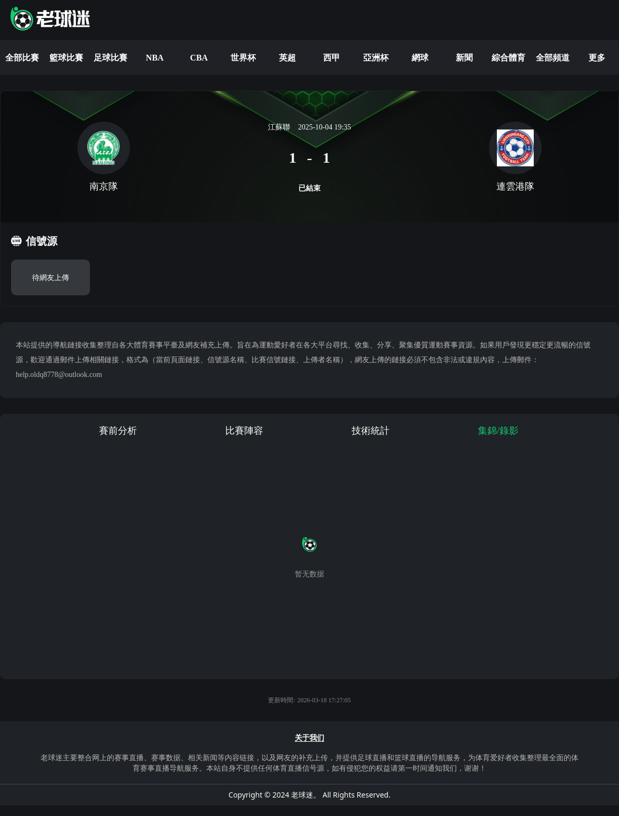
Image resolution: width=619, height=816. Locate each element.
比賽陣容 (244, 430)
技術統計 (371, 430)
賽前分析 (118, 430)
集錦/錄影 (498, 430)
